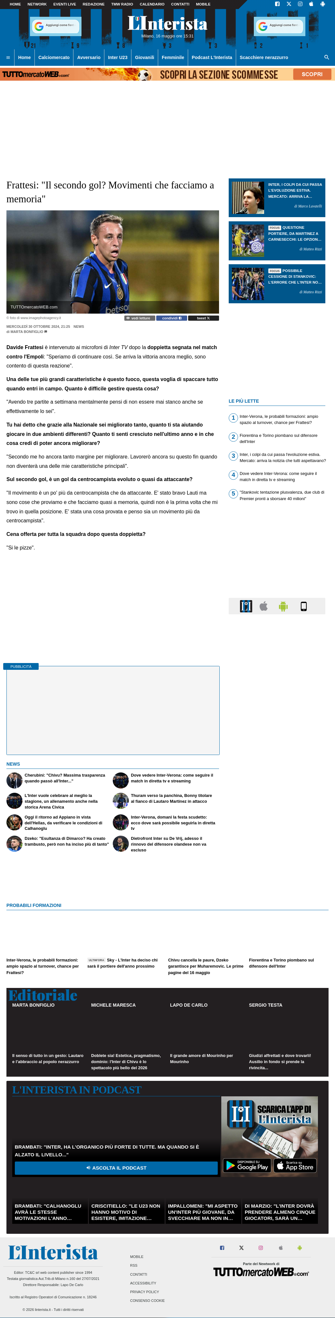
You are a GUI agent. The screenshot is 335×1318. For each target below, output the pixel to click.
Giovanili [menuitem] (144, 57)
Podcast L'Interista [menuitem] (212, 57)
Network (37, 4)
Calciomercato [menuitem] (54, 57)
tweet (203, 318)
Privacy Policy (144, 1292)
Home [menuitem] (24, 57)
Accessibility (143, 1283)
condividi (171, 318)
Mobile (136, 1257)
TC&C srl (32, 1272)
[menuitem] (8, 58)
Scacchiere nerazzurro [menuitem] (264, 57)
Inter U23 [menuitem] (118, 57)
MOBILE (203, 4)
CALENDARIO (152, 4)
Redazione (94, 4)
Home (15, 4)
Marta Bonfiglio (27, 332)
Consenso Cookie (147, 1301)
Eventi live (64, 4)
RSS (133, 1266)
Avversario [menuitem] (88, 57)
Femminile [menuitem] (173, 57)
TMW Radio (122, 4)
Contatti (138, 1274)
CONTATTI (180, 4)
